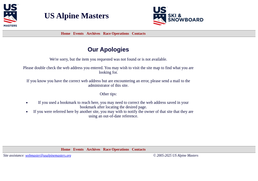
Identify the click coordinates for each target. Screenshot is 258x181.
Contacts (139, 33)
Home (65, 33)
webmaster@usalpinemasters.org (48, 155)
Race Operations (116, 33)
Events (78, 33)
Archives (93, 33)
